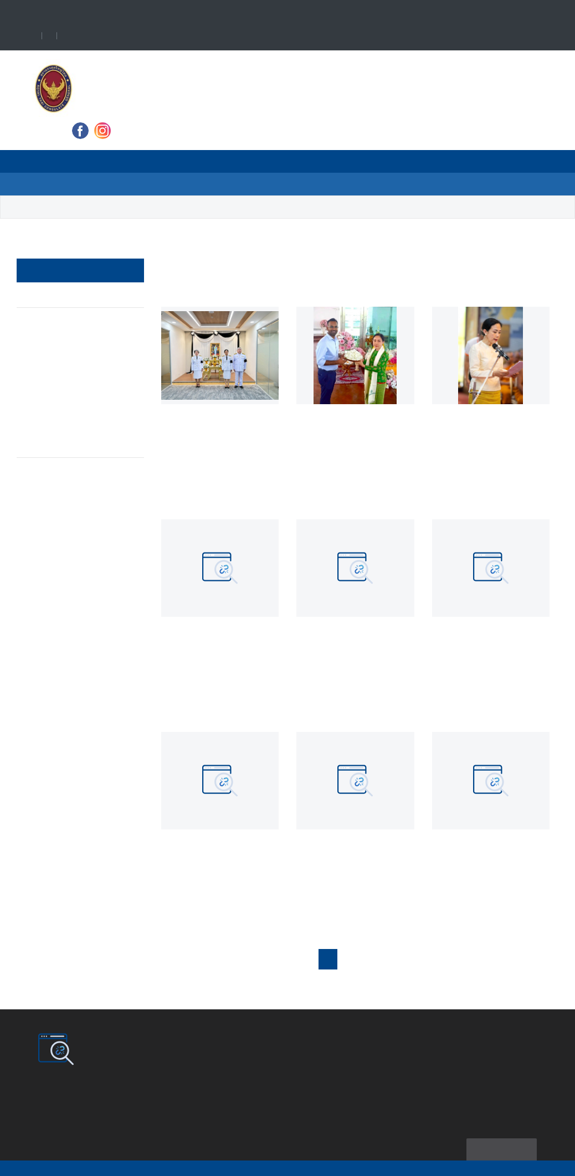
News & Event (53, 296)
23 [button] (490, 959)
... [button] (446, 959)
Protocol (51, 319)
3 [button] (371, 959)
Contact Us (274, 183)
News (186, 161)
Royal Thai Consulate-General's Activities (73, 355)
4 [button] (389, 959)
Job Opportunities (69, 391)
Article (38, 459)
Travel (238, 161)
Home (43, 161)
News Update (109, 207)
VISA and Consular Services (334, 161)
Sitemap (499, 1135)
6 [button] (427, 959)
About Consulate (112, 161)
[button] (526, 960)
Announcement (62, 436)
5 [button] (409, 959)
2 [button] (352, 959)
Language (105, 36)
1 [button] (334, 959)
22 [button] (468, 959)
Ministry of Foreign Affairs (464, 161)
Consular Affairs (65, 414)
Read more (190, 486)
